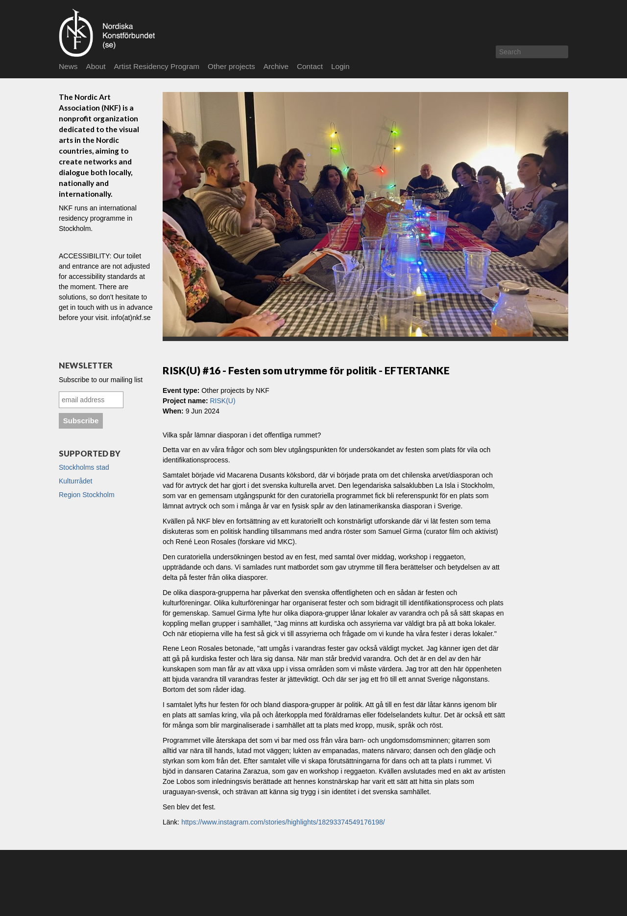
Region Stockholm (87, 495)
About (95, 66)
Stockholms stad (84, 467)
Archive (276, 66)
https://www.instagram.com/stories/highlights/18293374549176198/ (283, 822)
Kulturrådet (75, 481)
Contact (310, 66)
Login (340, 66)
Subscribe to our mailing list (101, 380)
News (68, 66)
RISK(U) (222, 401)
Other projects (231, 66)
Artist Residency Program (156, 66)
